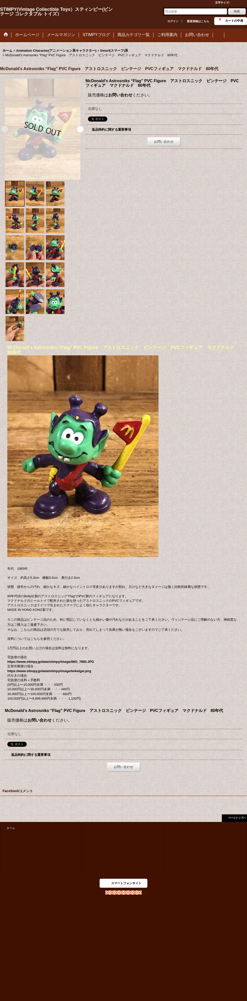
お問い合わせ (120, 95)
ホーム (11, 828)
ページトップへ (237, 817)
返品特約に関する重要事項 (111, 129)
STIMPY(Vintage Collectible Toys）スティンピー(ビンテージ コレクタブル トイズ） (56, 11)
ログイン (172, 21)
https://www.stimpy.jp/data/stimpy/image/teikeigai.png (49, 671)
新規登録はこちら (198, 21)
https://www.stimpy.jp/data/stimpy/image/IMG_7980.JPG (50, 662)
